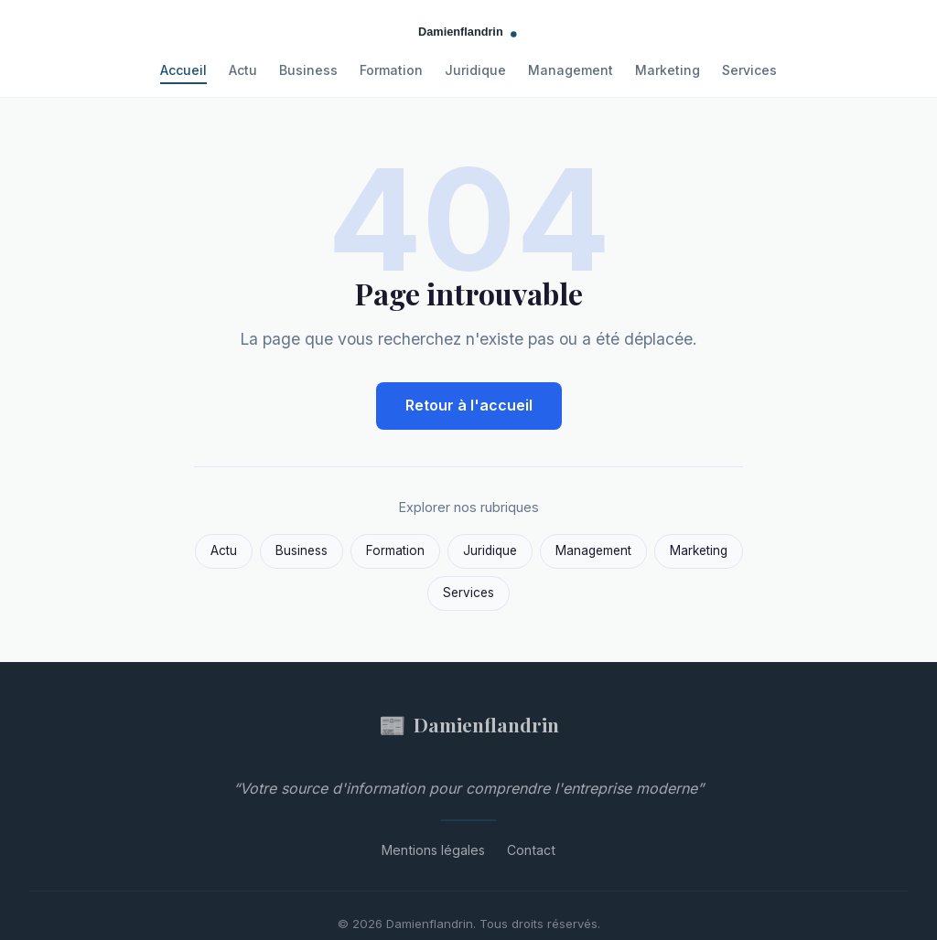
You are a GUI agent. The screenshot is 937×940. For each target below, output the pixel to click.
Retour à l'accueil (469, 405)
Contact (531, 850)
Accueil (183, 70)
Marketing (667, 70)
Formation (391, 70)
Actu (243, 70)
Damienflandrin (469, 724)
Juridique (475, 70)
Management (570, 70)
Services (749, 70)
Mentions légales (433, 850)
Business (308, 70)
